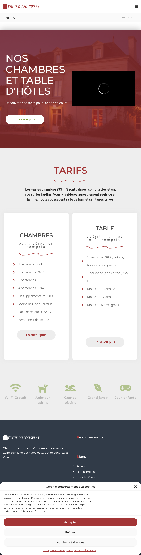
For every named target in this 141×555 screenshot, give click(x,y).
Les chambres (85, 472)
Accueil (81, 466)
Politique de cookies (54, 550)
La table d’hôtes (86, 477)
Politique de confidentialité (81, 550)
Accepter (70, 522)
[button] (135, 487)
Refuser (70, 532)
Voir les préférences (70, 542)
